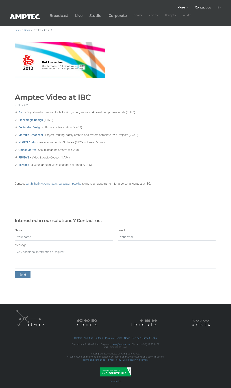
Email (121, 230)
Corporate (117, 16)
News (27, 30)
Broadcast (58, 16)
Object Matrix (27, 150)
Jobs (154, 338)
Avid (21, 112)
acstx (187, 15)
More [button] (181, 7)
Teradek (23, 165)
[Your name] (64, 237)
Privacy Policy (114, 359)
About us (88, 338)
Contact (78, 338)
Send (22, 274)
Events (119, 338)
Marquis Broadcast (30, 135)
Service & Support (141, 338)
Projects (109, 338)
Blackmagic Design (30, 120)
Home (18, 30)
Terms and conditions (94, 359)
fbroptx (170, 15)
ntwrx (138, 15)
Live (78, 16)
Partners (99, 338)
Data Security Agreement (135, 359)
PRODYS (23, 157)
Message (20, 245)
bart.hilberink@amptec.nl (41, 183)
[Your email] (167, 237)
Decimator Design (29, 127)
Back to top (115, 381)
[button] (219, 7)
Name (18, 230)
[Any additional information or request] (115, 258)
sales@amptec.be (70, 183)
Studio (95, 16)
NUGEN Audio (27, 142)
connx (153, 15)
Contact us (203, 7)
